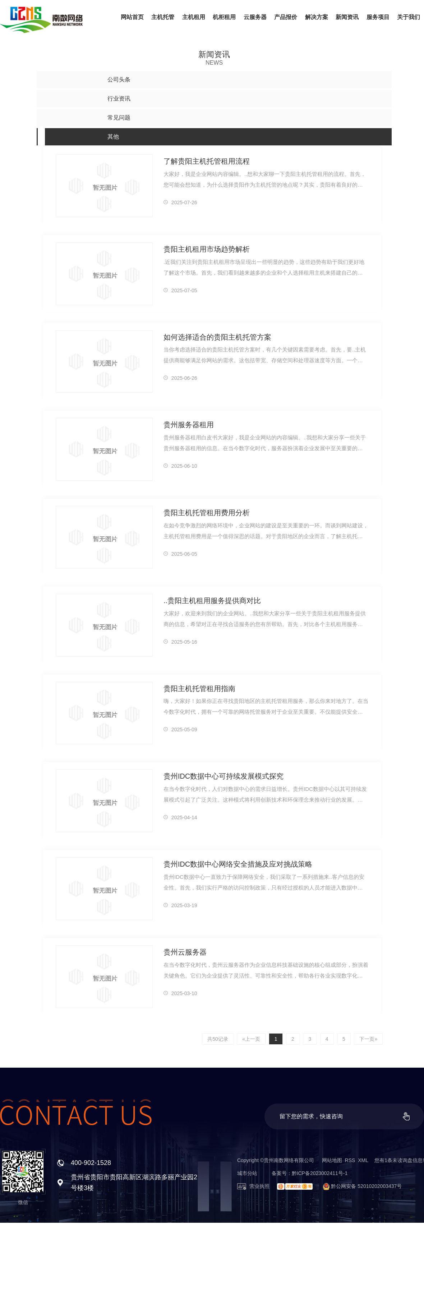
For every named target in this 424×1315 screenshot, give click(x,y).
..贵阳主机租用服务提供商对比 (212, 601)
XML (363, 1161)
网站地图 (332, 1161)
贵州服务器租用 (188, 425)
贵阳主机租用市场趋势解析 (206, 249)
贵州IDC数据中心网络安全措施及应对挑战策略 (237, 864)
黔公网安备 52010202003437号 (359, 1186)
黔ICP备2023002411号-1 (320, 1173)
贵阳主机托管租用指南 (199, 689)
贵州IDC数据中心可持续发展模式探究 (223, 776)
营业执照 (253, 1186)
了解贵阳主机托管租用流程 (206, 161)
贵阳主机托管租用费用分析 (206, 513)
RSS (350, 1161)
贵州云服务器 (185, 952)
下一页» (368, 1039)
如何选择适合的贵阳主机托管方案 (217, 337)
